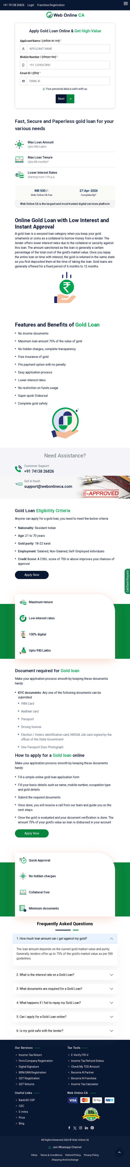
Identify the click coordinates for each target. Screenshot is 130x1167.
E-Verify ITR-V (79, 1055)
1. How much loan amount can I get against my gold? (51, 938)
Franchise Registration (51, 5)
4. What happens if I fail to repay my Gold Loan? (48, 1003)
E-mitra (23, 1111)
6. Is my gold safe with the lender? (39, 1031)
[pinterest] (92, 1128)
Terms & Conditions (51, 1155)
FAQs (34, 1155)
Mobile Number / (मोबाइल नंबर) (39, 57)
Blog (21, 1123)
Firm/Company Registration (36, 1060)
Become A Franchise (83, 1078)
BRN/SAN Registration (32, 1072)
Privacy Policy (91, 1155)
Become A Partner (82, 1072)
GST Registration (29, 1078)
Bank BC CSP (27, 1100)
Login (31, 5)
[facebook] (69, 1128)
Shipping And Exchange (65, 1159)
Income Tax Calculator (84, 1084)
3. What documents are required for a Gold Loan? (49, 989)
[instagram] (80, 1128)
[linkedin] (86, 1128)
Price (22, 1117)
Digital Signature (29, 1066)
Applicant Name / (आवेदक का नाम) (40, 40)
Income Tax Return (30, 1055)
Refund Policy (73, 1155)
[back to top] (119, 1152)
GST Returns (26, 1084)
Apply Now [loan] (31, 575)
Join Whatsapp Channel (65, 1147)
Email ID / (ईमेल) (30, 73)
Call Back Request (127, 581)
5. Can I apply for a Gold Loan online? (41, 1017)
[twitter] (75, 1127)
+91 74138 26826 (13, 5)
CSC (21, 1105)
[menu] (125, 3)
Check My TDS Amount (85, 1066)
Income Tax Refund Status (87, 1060)
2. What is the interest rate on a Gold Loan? (45, 975)
